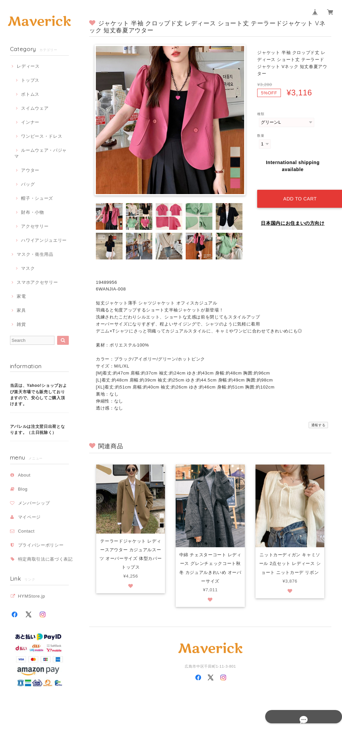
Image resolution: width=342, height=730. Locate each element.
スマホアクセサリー (37, 282)
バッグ (28, 184)
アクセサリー (34, 226)
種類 (260, 114)
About (24, 475)
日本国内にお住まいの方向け (293, 216)
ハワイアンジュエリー (44, 240)
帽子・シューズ (37, 198)
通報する (318, 425)
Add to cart (297, 192)
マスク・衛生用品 (35, 254)
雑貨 (21, 324)
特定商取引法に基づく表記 (45, 559)
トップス (30, 80)
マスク (28, 268)
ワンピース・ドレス (41, 136)
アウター (30, 170)
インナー (30, 122)
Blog (23, 489)
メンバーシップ (34, 503)
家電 (21, 296)
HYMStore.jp (31, 596)
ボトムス (30, 94)
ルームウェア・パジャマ (40, 153)
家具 (21, 310)
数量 (260, 135)
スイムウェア (34, 108)
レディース (28, 66)
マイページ (29, 517)
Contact (26, 531)
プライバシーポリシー (41, 545)
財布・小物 (32, 212)
